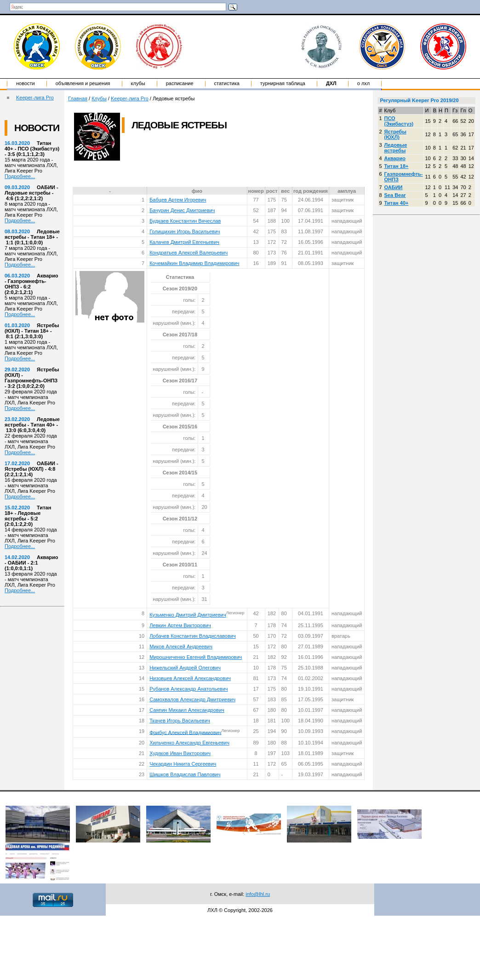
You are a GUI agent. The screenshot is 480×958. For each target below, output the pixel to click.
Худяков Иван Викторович (180, 753)
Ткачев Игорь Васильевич (179, 720)
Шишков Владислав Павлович (184, 774)
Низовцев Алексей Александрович (190, 678)
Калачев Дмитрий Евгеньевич (184, 242)
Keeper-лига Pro (35, 97)
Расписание (180, 83)
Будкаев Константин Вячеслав (185, 221)
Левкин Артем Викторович (180, 625)
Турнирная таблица (282, 83)
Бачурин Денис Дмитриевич (182, 210)
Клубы (138, 83)
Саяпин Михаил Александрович (186, 710)
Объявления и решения (83, 83)
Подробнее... (20, 176)
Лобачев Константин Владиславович (192, 636)
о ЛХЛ (363, 83)
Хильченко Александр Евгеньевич (189, 742)
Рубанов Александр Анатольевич (188, 689)
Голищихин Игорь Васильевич (184, 231)
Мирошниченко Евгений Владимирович (195, 657)
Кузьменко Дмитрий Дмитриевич (187, 615)
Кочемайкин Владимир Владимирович (194, 263)
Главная (77, 98)
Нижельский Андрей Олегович (185, 667)
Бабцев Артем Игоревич (177, 199)
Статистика (227, 83)
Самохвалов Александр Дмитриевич (192, 699)
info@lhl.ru (258, 894)
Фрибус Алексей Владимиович (185, 732)
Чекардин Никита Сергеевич (182, 764)
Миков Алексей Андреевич (180, 646)
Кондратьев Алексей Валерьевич (188, 252)
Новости (25, 83)
